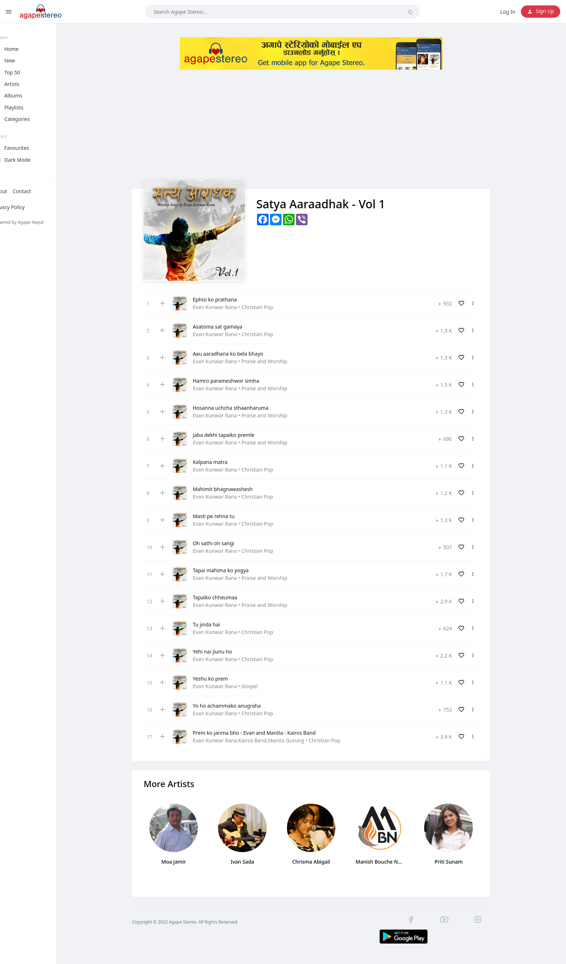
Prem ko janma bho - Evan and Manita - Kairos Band (262, 732)
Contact (38, 191)
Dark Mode (33, 159)
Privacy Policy (24, 207)
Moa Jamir (181, 861)
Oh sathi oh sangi (221, 543)
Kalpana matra (218, 462)
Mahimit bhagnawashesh (231, 489)
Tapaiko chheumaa (223, 597)
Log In (507, 11)
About (16, 191)
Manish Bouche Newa (387, 861)
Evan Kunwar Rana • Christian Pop (241, 307)
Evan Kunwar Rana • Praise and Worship (248, 361)
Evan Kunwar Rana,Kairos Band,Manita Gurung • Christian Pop (274, 740)
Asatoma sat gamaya (225, 326)
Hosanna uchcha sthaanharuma (239, 407)
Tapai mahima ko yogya (229, 570)
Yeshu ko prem (218, 678)
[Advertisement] (319, 129)
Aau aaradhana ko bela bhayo (236, 353)
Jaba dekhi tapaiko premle (231, 434)
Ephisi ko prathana (223, 299)
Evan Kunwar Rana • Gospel (233, 686)
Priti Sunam (457, 861)
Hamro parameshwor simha (234, 380)
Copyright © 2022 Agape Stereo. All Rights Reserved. (193, 922)
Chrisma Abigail (319, 861)
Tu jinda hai (214, 624)
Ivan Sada (250, 861)
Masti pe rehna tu (222, 516)
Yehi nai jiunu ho (220, 651)
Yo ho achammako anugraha (235, 705)
